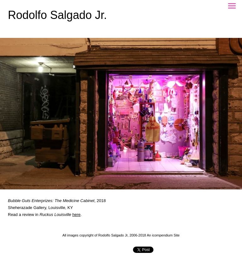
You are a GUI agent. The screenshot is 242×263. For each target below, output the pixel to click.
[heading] (57, 17)
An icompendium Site (163, 235)
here (76, 214)
